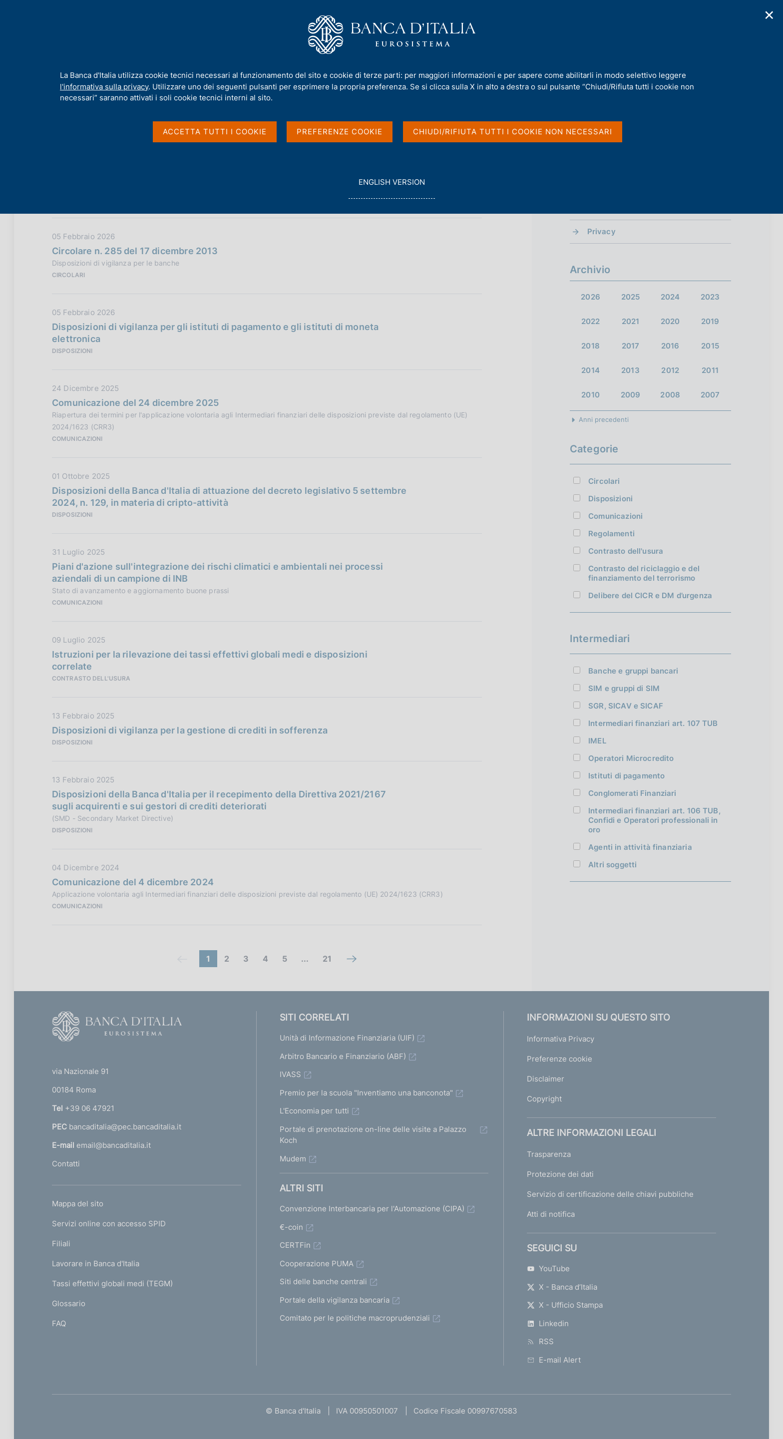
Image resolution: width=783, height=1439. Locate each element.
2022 (590, 321)
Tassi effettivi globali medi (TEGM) (112, 1283)
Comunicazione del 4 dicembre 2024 (133, 882)
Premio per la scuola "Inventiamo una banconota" (366, 1092)
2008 (670, 394)
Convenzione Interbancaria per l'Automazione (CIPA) (372, 1208)
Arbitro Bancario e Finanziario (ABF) (343, 1056)
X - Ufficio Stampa (565, 1305)
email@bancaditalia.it (113, 1145)
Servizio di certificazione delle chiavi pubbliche (610, 1194)
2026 (590, 297)
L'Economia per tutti (314, 1110)
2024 (670, 297)
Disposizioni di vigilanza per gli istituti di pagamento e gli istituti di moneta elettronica (215, 333)
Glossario (68, 1303)
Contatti (66, 1163)
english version (391, 187)
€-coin (291, 1227)
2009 (631, 394)
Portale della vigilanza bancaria (335, 1300)
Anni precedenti (604, 419)
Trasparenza (549, 1154)
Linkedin (548, 1323)
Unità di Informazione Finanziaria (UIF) (347, 1038)
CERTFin (295, 1245)
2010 (590, 394)
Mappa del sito (77, 1203)
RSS (540, 1341)
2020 (670, 321)
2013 (630, 370)
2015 (710, 346)
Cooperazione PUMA (317, 1263)
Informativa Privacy (560, 1039)
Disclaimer (545, 1078)
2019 (710, 321)
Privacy (601, 231)
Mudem (293, 1158)
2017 (631, 346)
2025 (630, 297)
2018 (590, 346)
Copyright (544, 1098)
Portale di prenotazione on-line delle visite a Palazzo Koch (373, 1134)
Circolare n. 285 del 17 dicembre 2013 (135, 251)
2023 (710, 297)
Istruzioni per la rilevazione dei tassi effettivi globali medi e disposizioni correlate (210, 660)
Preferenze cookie (559, 1059)
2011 (710, 370)
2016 (670, 346)
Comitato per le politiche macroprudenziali (355, 1318)
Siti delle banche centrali (323, 1281)
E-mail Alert (554, 1360)
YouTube (548, 1268)
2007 (710, 394)
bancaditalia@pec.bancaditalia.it (125, 1126)
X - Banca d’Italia (562, 1287)
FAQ (59, 1323)
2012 (670, 370)
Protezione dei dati (560, 1174)
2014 (590, 370)
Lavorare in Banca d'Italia (95, 1263)
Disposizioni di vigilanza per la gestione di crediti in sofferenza (190, 730)
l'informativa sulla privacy (104, 86)
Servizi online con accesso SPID (109, 1223)
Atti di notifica (551, 1214)
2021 (631, 321)
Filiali (61, 1243)
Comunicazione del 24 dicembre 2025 (135, 402)
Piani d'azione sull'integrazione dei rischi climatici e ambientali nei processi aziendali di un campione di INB (217, 572)
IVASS (290, 1074)
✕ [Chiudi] (770, 15)
